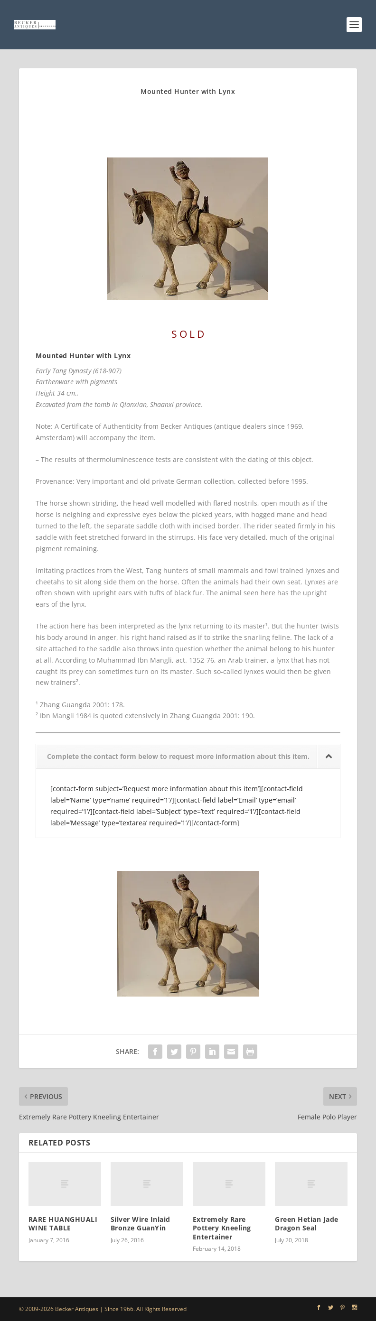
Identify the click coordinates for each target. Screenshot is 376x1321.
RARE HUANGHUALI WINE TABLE (63, 1223)
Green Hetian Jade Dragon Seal (306, 1223)
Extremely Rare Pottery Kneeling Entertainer (222, 1228)
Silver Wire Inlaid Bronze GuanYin (140, 1223)
